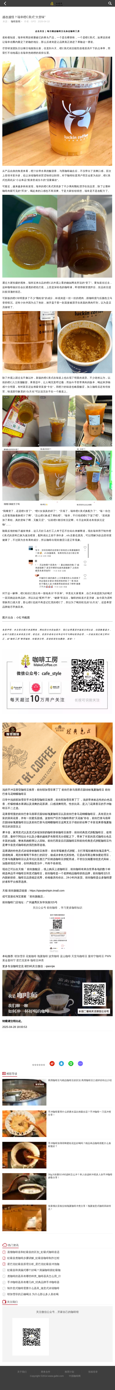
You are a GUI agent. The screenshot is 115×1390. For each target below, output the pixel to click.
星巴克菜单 (23, 960)
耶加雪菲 (19, 956)
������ (38, 1065)
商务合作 (45, 1371)
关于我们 (22, 1371)
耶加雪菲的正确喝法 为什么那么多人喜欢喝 (33, 1294)
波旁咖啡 (54, 956)
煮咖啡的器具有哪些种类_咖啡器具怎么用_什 (34, 1276)
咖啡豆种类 (37, 960)
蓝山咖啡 (65, 956)
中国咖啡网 (75, 1376)
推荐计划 (69, 1371)
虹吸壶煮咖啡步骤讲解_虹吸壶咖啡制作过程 (33, 1258)
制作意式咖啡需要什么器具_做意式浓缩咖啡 (33, 1288)
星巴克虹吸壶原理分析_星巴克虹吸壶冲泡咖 (33, 1264)
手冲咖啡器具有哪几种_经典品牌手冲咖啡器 (33, 1282)
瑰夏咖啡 (42, 956)
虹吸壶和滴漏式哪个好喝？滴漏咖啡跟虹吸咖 (34, 1270)
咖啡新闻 (15, 21)
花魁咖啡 (31, 956)
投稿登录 (93, 1371)
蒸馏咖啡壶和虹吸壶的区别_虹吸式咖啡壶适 (33, 1252)
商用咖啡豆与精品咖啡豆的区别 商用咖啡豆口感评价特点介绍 (80, 1080)
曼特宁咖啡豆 (96, 956)
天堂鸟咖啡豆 (79, 956)
